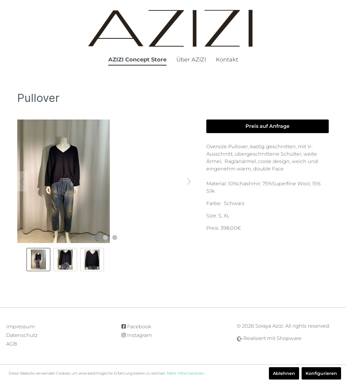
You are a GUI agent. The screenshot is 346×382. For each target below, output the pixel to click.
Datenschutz (22, 335)
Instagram (137, 335)
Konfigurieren (321, 373)
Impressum (20, 327)
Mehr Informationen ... (187, 373)
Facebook (136, 327)
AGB (11, 344)
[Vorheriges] (22, 181)
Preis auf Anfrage (267, 126)
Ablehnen (284, 373)
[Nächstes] (189, 181)
